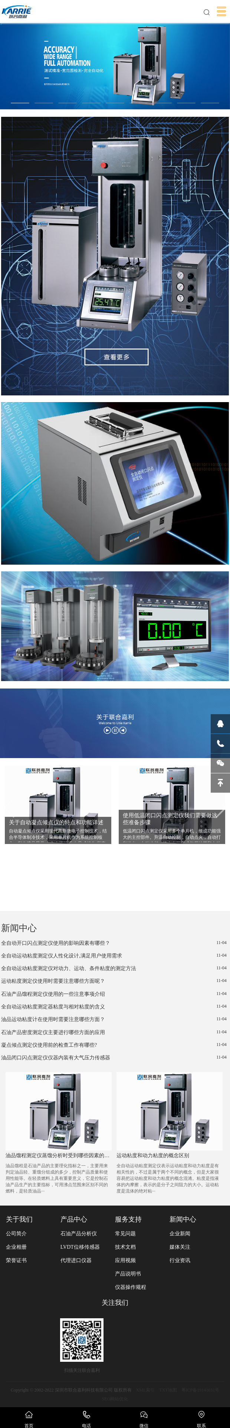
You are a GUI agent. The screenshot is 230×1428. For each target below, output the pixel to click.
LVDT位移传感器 (80, 1247)
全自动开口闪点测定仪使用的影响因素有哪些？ (114, 943)
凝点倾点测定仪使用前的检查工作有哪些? (114, 1045)
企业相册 (16, 1247)
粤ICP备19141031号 (200, 1390)
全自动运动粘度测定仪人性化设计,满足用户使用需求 (114, 956)
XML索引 (145, 1390)
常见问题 (125, 1233)
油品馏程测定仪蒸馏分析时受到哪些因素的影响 (58, 1155)
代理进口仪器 (76, 1260)
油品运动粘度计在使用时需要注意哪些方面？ (114, 1019)
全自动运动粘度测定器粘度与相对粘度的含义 (114, 1007)
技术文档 (125, 1247)
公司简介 (16, 1233)
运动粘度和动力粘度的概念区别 (152, 1155)
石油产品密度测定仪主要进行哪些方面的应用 (114, 1032)
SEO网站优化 (115, 1399)
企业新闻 (180, 1233)
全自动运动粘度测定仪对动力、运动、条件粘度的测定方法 (114, 968)
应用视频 (125, 1260)
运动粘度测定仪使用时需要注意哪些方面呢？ (114, 981)
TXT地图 (168, 1390)
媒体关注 (180, 1247)
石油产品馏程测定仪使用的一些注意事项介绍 (114, 994)
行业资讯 (180, 1260)
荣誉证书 (16, 1260)
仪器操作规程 (130, 1287)
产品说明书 (128, 1274)
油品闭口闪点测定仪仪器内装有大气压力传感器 (114, 1057)
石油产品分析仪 (78, 1233)
